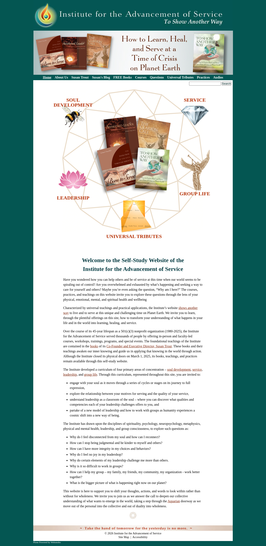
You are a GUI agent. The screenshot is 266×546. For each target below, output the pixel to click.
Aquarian (173, 501)
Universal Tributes (180, 77)
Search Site (34, 81)
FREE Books (122, 77)
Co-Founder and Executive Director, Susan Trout (139, 346)
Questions (157, 77)
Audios (218, 77)
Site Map (123, 537)
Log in (226, 527)
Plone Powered (40, 542)
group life (90, 374)
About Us (61, 77)
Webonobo (56, 542)
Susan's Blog (101, 77)
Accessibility (140, 537)
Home (47, 77)
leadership (70, 374)
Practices (203, 77)
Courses (141, 77)
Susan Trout (80, 77)
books (94, 346)
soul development (179, 369)
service (197, 369)
